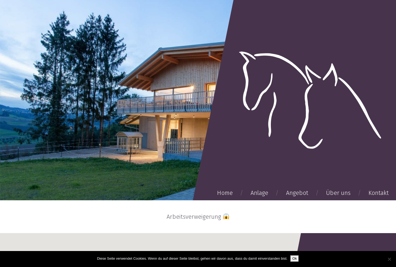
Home (225, 193)
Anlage (259, 193)
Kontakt (378, 193)
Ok (294, 258)
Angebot (297, 193)
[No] (389, 259)
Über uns (338, 193)
